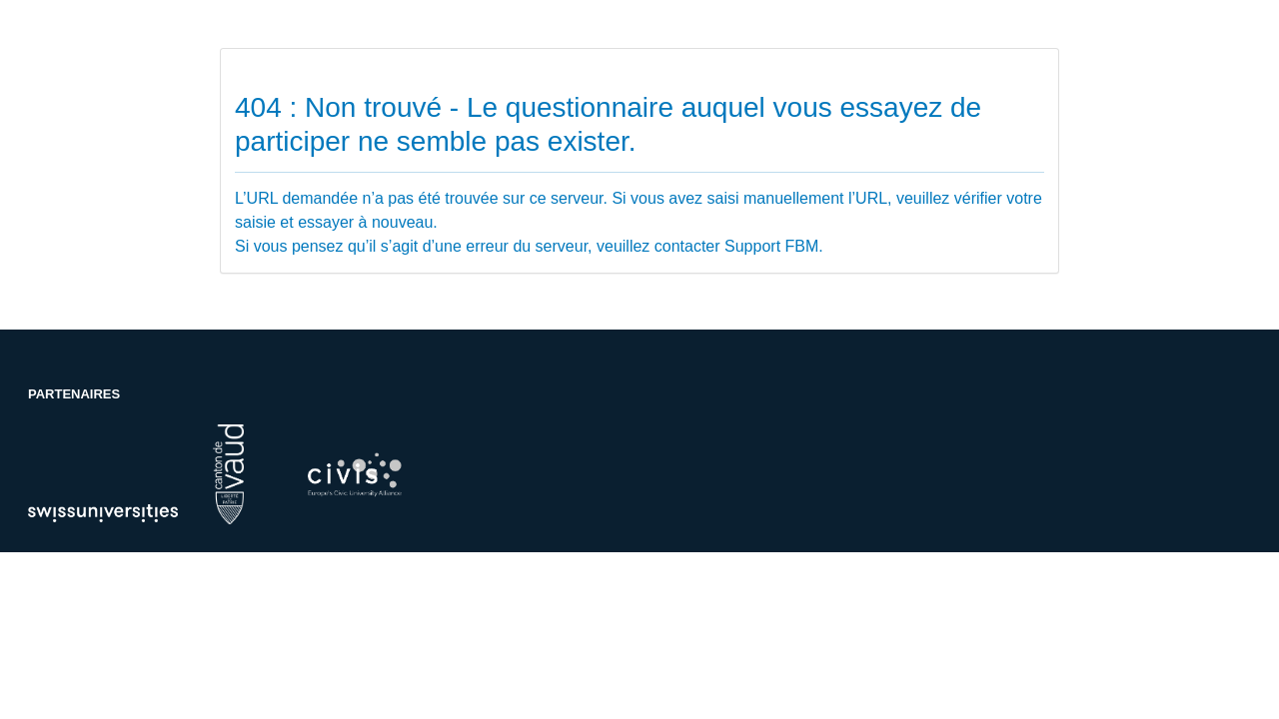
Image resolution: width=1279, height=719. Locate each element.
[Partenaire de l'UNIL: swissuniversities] (103, 511)
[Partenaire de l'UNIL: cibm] (354, 474)
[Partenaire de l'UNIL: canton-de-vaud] (228, 472)
